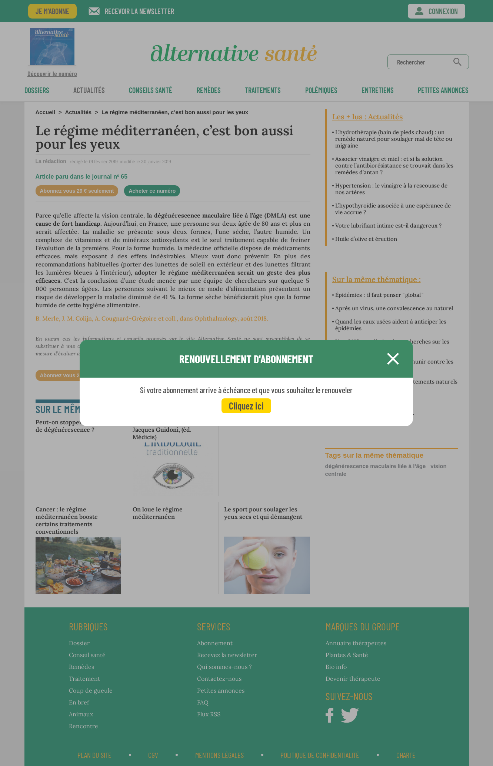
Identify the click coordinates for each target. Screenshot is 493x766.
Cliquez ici (246, 405)
